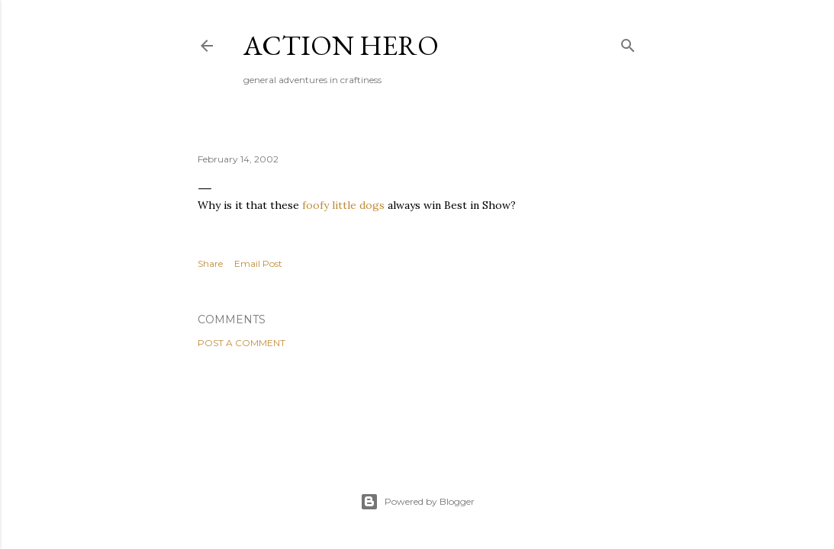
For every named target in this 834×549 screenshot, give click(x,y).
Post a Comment (241, 342)
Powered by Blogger (417, 502)
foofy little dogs (343, 205)
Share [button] (210, 263)
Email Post (258, 263)
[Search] (628, 42)
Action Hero (341, 45)
